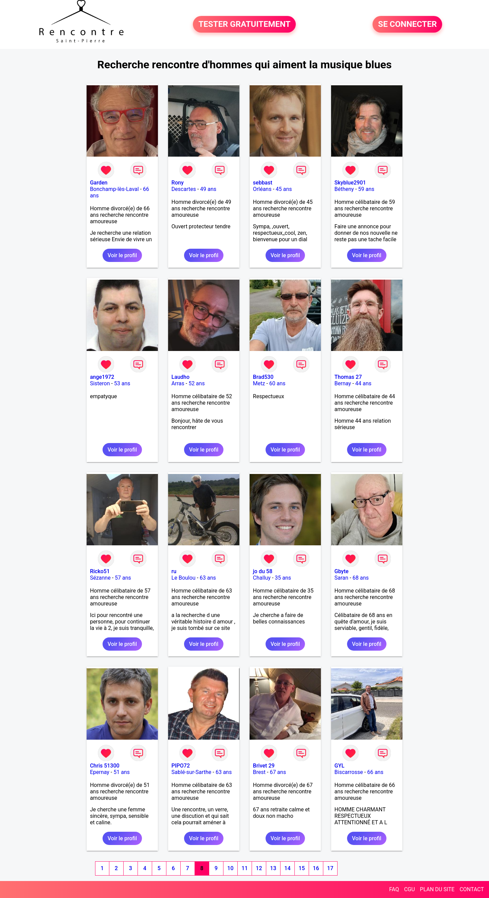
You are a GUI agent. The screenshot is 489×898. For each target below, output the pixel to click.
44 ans (363, 383)
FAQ (394, 889)
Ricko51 (100, 571)
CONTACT (471, 889)
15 (301, 868)
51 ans (121, 772)
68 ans (360, 578)
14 (287, 868)
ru (174, 571)
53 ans (122, 383)
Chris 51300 (105, 765)
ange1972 (102, 377)
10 (230, 868)
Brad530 (263, 377)
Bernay (342, 383)
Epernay (99, 772)
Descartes (183, 189)
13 (273, 868)
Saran (341, 578)
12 (259, 868)
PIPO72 (180, 765)
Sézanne (100, 578)
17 (330, 868)
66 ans (375, 772)
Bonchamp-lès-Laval (114, 189)
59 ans (366, 189)
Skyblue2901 (350, 182)
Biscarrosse (348, 772)
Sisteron (100, 383)
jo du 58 (262, 571)
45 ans (284, 189)
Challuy (262, 578)
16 (316, 868)
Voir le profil (122, 255)
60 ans (277, 383)
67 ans (278, 772)
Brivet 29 (264, 765)
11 (244, 868)
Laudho (180, 377)
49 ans (208, 189)
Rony (177, 182)
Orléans (262, 189)
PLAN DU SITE (437, 889)
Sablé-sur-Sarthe (191, 772)
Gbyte (341, 571)
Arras (177, 383)
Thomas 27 (348, 377)
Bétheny (344, 189)
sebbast (262, 182)
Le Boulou (183, 578)
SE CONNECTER (407, 24)
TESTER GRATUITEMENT (244, 24)
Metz (259, 383)
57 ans (123, 578)
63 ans (208, 578)
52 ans (196, 383)
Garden (99, 182)
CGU (409, 889)
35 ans (283, 578)
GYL (339, 765)
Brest (259, 772)
